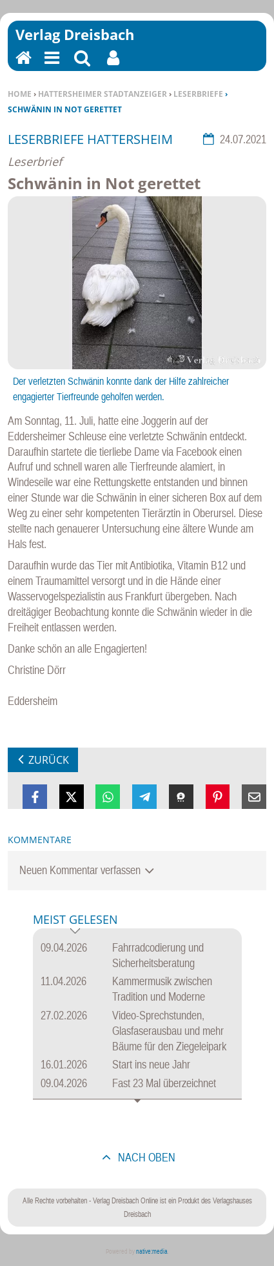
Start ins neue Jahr (151, 1064)
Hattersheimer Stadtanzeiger (102, 93)
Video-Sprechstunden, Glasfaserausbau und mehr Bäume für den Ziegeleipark (169, 1030)
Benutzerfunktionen (113, 66)
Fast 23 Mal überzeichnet (164, 1083)
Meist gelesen (75, 920)
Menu (51, 66)
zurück (48, 760)
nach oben (145, 1157)
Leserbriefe (198, 93)
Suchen (82, 66)
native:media (152, 1251)
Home (20, 93)
